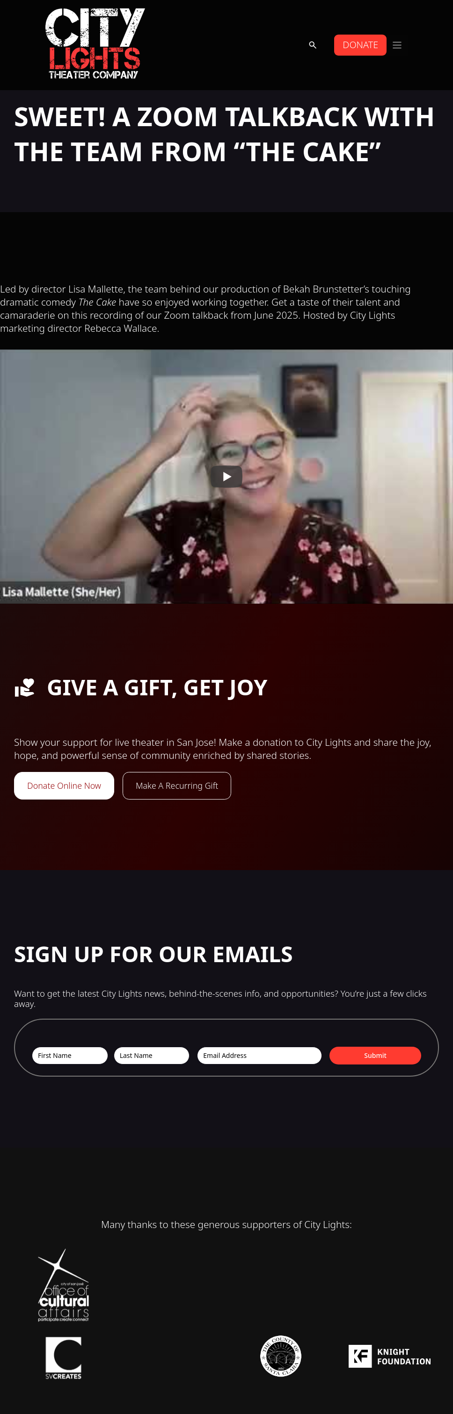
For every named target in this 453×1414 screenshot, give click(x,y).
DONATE (359, 44)
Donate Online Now (65, 786)
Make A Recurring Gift (182, 786)
